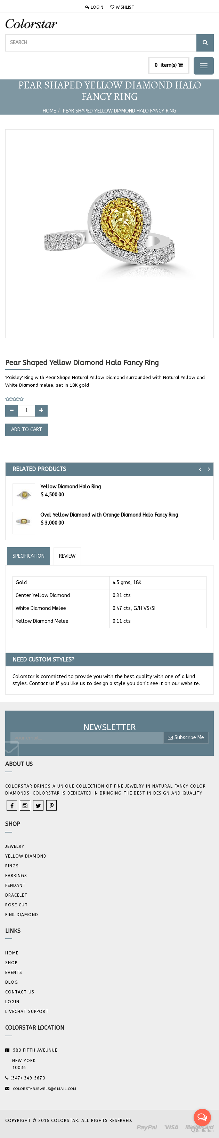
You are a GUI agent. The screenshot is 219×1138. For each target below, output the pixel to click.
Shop (11, 962)
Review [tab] (67, 556)
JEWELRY (14, 846)
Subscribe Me (186, 738)
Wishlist (122, 7)
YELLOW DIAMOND (26, 856)
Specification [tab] (28, 556)
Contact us (19, 992)
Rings (12, 866)
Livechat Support (27, 1011)
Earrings (16, 875)
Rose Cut (16, 905)
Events (13, 972)
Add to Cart (26, 430)
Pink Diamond (21, 914)
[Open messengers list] (202, 1117)
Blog (11, 982)
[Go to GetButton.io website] (202, 1131)
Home (49, 111)
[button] (200, 469)
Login (94, 7)
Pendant (15, 885)
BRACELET (16, 895)
